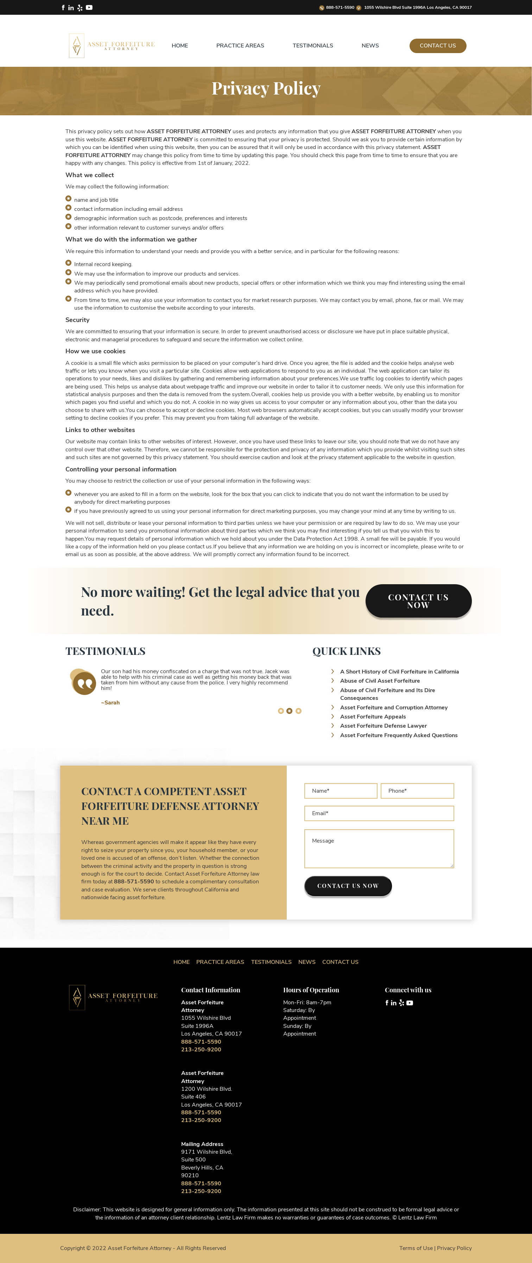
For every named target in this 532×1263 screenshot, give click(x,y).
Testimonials (313, 46)
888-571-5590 (336, 8)
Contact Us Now (418, 600)
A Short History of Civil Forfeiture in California (399, 672)
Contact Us (438, 46)
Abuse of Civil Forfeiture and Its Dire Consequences (387, 694)
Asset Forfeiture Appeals (373, 717)
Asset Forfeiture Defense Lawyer (383, 726)
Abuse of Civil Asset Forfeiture (380, 681)
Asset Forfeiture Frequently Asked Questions (399, 735)
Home (180, 46)
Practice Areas (240, 46)
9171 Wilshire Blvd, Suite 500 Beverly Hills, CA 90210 (206, 1163)
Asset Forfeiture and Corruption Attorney (394, 707)
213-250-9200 (201, 1049)
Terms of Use (416, 1248)
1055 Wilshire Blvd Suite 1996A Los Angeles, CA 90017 (414, 7)
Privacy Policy (454, 1248)
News (370, 46)
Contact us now (348, 885)
